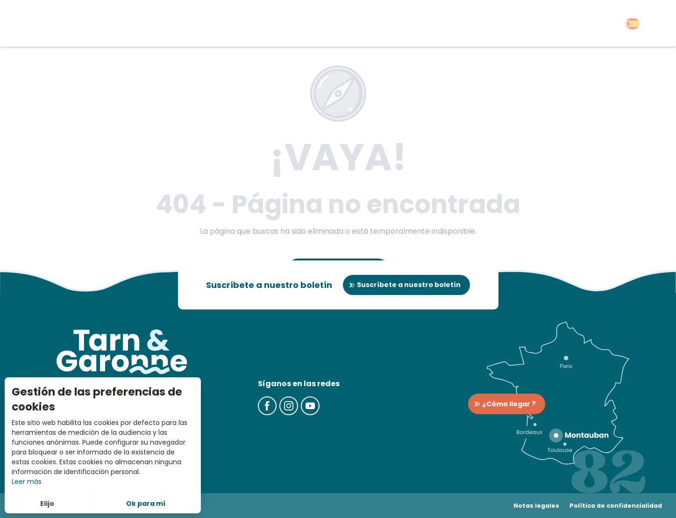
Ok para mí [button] (145, 503)
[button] (633, 23)
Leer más (27, 481)
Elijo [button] (47, 503)
